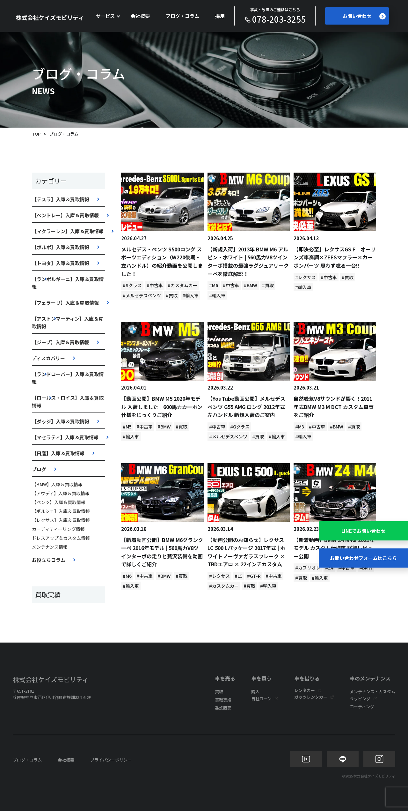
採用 (220, 15)
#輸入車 (190, 295)
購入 (255, 691)
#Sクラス (132, 285)
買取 (219, 691)
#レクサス (305, 277)
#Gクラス (240, 426)
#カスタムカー (182, 285)
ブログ (39, 469)
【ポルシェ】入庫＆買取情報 (61, 511)
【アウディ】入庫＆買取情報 (61, 493)
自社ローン (261, 699)
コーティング (362, 706)
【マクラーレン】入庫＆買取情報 (68, 231)
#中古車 (155, 285)
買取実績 (223, 700)
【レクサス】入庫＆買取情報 (61, 520)
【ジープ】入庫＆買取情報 (60, 342)
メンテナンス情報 (50, 547)
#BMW (250, 285)
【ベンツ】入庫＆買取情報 (58, 502)
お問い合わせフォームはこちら (363, 557)
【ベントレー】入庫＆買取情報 (65, 215)
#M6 (213, 285)
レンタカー (304, 690)
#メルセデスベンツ (142, 295)
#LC (238, 576)
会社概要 (140, 15)
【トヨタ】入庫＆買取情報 (60, 263)
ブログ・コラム (182, 15)
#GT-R (254, 576)
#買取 (172, 295)
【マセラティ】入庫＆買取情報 (65, 437)
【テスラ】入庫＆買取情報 (60, 199)
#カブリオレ (307, 567)
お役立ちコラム (48, 559)
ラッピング (360, 699)
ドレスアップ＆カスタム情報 (61, 538)
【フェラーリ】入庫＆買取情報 (65, 302)
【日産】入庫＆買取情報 (58, 453)
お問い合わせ (364, 15)
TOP (36, 134)
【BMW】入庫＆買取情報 (57, 484)
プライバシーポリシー (111, 760)
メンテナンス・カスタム (372, 691)
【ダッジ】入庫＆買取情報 (60, 421)
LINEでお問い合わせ (363, 530)
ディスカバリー (48, 358)
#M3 (299, 426)
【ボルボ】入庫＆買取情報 (60, 247)
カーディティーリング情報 (58, 529)
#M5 (127, 426)
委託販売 (223, 708)
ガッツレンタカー (310, 697)
